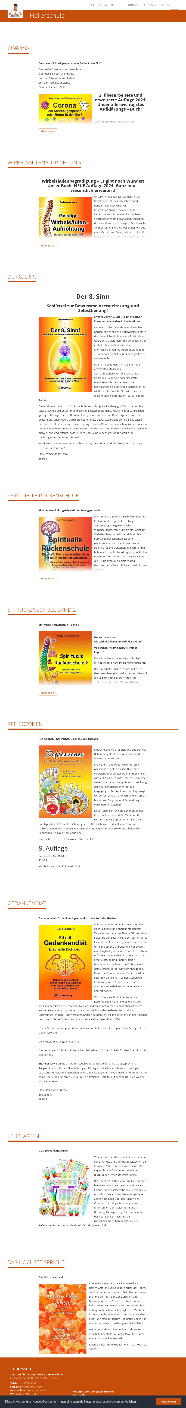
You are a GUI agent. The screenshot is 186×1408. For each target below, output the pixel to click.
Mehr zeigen (48, 131)
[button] (174, 5)
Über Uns (94, 5)
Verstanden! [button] (168, 1401)
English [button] (150, 5)
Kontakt (133, 5)
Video (165, 5)
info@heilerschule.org (30, 1386)
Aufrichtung (113, 5)
